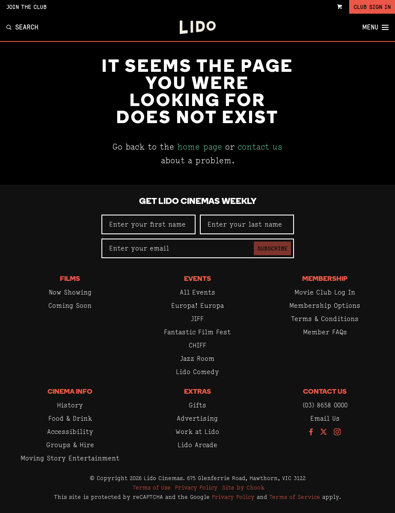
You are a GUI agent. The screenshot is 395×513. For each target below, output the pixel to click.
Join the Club (26, 6)
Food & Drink (70, 418)
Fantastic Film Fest (197, 332)
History (70, 405)
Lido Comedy (197, 372)
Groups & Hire (70, 445)
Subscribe (272, 248)
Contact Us (325, 392)
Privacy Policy (196, 487)
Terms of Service (294, 496)
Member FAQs (325, 332)
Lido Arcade (197, 445)
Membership (324, 279)
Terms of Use (152, 487)
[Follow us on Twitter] (323, 432)
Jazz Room (197, 358)
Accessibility (70, 432)
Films (70, 279)
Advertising (197, 418)
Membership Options (324, 305)
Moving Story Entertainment (70, 458)
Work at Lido (197, 432)
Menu (375, 27)
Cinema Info (70, 392)
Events (197, 279)
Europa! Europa (197, 305)
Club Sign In (372, 6)
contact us (260, 147)
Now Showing (70, 292)
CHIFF (197, 345)
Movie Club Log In (324, 292)
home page (199, 147)
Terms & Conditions (325, 319)
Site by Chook (243, 487)
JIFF (197, 319)
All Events (197, 292)
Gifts (197, 405)
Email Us (325, 418)
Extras (197, 392)
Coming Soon (70, 305)
